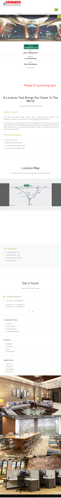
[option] (30, 28)
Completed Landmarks (12, 332)
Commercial (9, 347)
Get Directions (30, 68)
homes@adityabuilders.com (47, 14)
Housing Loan (9, 367)
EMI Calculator (10, 370)
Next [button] (59, 28)
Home (7, 16)
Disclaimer (16, 496)
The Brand (9, 324)
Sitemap (24, 496)
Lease (7, 350)
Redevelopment (10, 352)
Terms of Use (7, 496)
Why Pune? (9, 365)
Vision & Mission (10, 327)
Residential (9, 344)
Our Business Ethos (11, 329)
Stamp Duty (9, 372)
